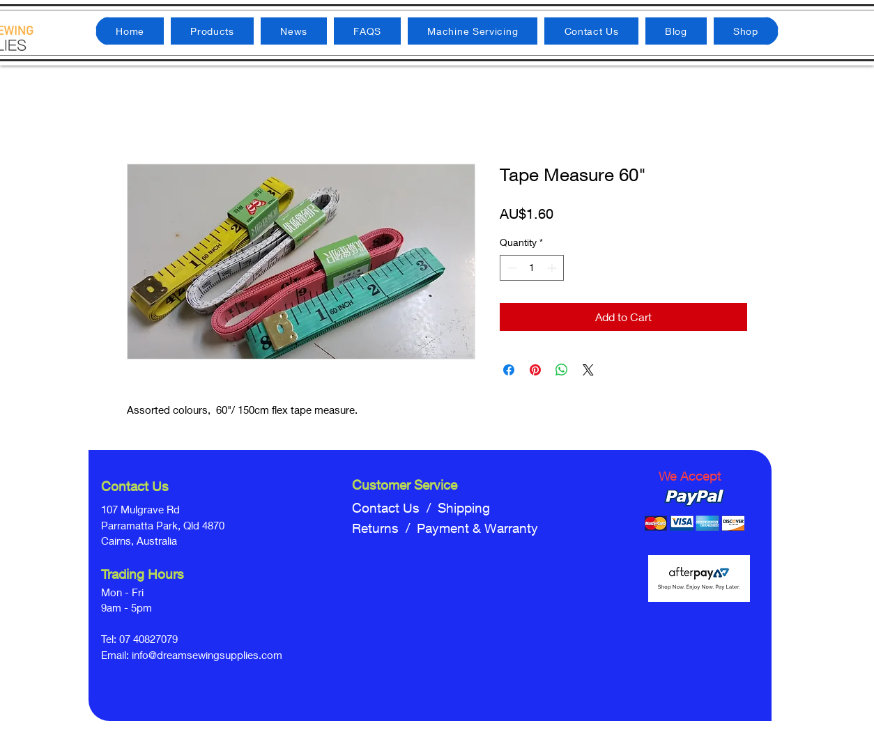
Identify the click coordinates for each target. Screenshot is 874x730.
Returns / (384, 528)
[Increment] (553, 268)
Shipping (464, 507)
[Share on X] (588, 370)
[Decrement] (510, 268)
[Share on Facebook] (508, 370)
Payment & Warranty (477, 528)
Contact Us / (395, 507)
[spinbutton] (531, 268)
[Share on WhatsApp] (561, 370)
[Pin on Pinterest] (535, 370)
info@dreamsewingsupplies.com (207, 655)
